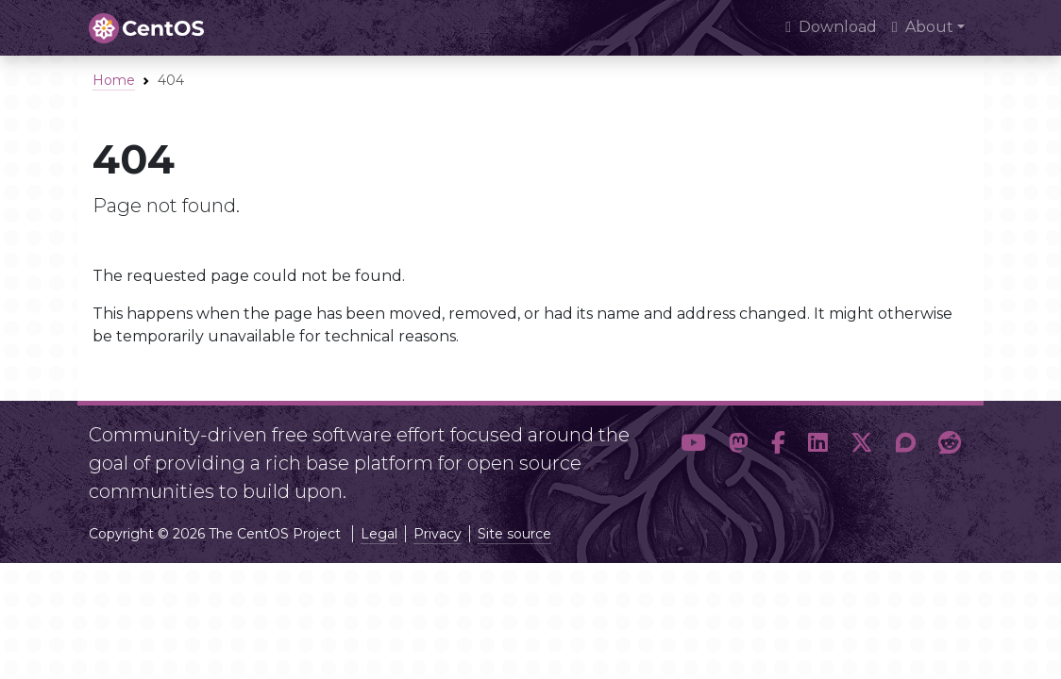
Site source (514, 533)
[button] (693, 455)
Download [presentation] (831, 27)
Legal (379, 533)
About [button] (922, 27)
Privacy (437, 533)
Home (114, 80)
